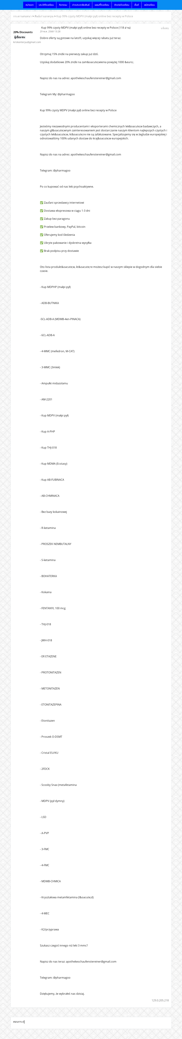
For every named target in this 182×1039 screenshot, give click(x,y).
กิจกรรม (63, 5)
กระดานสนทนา (22, 16)
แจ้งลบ (165, 28)
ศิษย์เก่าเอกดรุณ (44, 16)
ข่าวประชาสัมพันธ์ (81, 5)
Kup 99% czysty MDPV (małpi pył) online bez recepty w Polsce (94, 16)
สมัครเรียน (149, 5)
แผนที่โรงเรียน (102, 5)
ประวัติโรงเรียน (46, 5)
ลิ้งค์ (136, 5)
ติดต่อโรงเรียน (121, 5)
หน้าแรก (30, 5)
